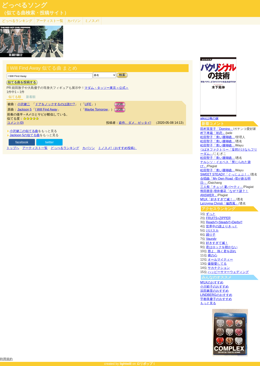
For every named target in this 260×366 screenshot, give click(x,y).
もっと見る (208, 303)
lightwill (126, 363)
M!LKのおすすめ (211, 282)
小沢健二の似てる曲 (24, 131)
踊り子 (210, 234)
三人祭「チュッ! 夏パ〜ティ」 (221, 187)
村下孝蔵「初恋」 (212, 133)
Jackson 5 (24, 109)
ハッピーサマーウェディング (228, 272)
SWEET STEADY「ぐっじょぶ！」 (225, 174)
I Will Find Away (46, 109)
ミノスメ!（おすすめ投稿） (117, 148)
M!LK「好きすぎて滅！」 (218, 199)
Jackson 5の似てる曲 (25, 135)
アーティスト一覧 (35, 148)
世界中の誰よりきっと (222, 226)
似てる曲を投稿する (22, 82)
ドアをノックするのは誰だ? (55, 104)
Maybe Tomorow (96, 109)
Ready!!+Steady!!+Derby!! (224, 222)
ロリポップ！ (146, 363)
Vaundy (211, 238)
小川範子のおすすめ (214, 286)
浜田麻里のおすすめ (214, 290)
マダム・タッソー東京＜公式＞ (106, 87)
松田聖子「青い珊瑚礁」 (217, 137)
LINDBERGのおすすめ (216, 295)
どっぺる (17, 21)
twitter (49, 142)
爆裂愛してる (217, 263)
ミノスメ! (92, 21)
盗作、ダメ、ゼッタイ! (135, 122)
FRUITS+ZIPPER (218, 218)
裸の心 (212, 255)
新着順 (31, 97)
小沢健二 (23, 104)
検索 (122, 75)
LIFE (88, 104)
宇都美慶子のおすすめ (216, 299)
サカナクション (219, 267)
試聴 (120, 104)
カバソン (74, 21)
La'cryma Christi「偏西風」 (219, 203)
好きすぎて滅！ (217, 243)
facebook (21, 142)
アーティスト (49, 21)
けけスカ (212, 230)
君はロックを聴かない (222, 247)
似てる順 (14, 97)
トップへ (13, 148)
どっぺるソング (24, 5)
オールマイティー (220, 259)
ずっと (210, 214)
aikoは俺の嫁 (209, 118)
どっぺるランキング (65, 148)
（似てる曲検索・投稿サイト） (35, 12)
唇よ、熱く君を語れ (222, 251)
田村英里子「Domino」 (216, 128)
